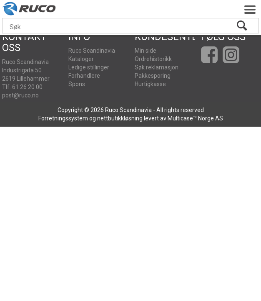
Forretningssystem (63, 118)
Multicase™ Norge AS (195, 118)
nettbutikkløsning (120, 118)
